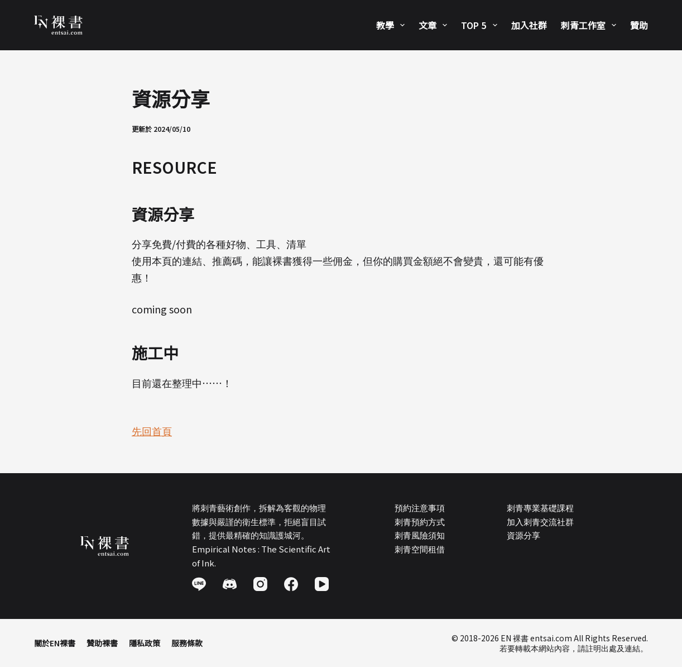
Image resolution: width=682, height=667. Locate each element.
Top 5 (481, 25)
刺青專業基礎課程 (540, 507)
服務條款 (187, 643)
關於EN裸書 (54, 643)
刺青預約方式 (420, 521)
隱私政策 (144, 643)
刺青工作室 (591, 25)
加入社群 (529, 25)
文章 (435, 25)
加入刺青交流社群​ (540, 521)
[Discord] (230, 584)
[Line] (199, 584)
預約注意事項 (420, 507)
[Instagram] (260, 584)
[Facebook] (291, 584)
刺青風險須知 (420, 535)
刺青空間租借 (420, 549)
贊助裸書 (102, 643)
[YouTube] (322, 584)
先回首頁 (152, 430)
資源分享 (523, 535)
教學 (392, 25)
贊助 (639, 25)
